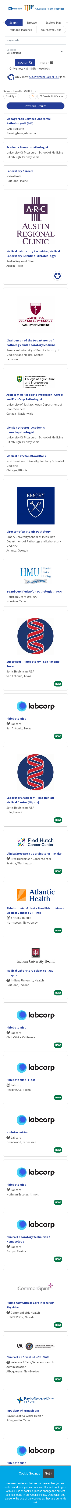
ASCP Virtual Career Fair (44, 77)
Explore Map (53, 22)
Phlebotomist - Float (20, 1080)
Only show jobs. (35, 77)
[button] (47, 62)
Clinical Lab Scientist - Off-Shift (27, 1357)
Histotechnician (17, 1132)
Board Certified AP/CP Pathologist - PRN (34, 591)
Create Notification (52, 96)
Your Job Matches (20, 30)
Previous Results (35, 106)
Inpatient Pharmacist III (22, 1410)
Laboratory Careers (19, 171)
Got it (48, 1473)
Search (13, 22)
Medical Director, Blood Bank (26, 456)
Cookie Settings (29, 1473)
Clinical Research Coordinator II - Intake (34, 853)
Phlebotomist (16, 718)
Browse (32, 22)
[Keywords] (35, 40)
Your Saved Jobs (51, 30)
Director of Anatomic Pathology (28, 531)
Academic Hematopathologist (27, 147)
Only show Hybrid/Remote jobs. (29, 68)
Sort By (10, 96)
